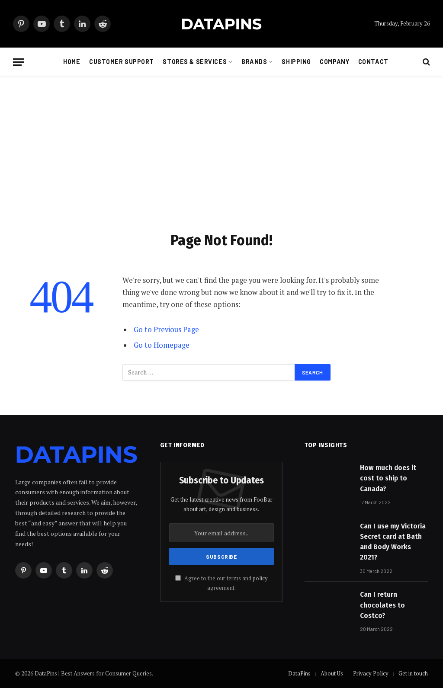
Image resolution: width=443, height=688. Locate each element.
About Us (332, 673)
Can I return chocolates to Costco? (382, 605)
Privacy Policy (370, 673)
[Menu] (18, 62)
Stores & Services (195, 61)
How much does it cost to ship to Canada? (388, 478)
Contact (373, 61)
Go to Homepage (161, 345)
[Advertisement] (221, 151)
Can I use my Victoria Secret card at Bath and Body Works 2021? (393, 542)
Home (71, 61)
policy (260, 578)
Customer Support (121, 61)
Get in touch (413, 673)
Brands (254, 61)
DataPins (299, 673)
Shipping (296, 61)
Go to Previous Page (166, 329)
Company (334, 61)
